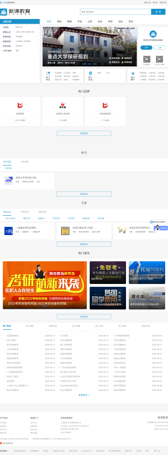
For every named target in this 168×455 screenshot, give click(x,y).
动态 (120, 21)
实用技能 (26, 41)
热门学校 (7, 326)
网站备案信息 (8, 443)
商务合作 (3, 433)
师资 (110, 21)
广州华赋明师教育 (122, 336)
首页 (49, 21)
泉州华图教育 (13, 345)
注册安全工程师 (58, 451)
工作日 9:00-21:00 (161, 426)
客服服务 (33, 426)
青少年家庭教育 (115, 451)
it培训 (66, 80)
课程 (59, 21)
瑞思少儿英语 (13, 376)
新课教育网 (34, 451)
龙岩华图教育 (66, 340)
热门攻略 (76, 326)
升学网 (138, 451)
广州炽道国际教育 (68, 367)
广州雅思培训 (143, 80)
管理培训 (7, 37)
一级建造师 (36, 232)
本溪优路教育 (140, 232)
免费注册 (162, 3)
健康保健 (86, 218)
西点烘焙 (58, 76)
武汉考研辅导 (160, 80)
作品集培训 (58, 73)
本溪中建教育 (84, 232)
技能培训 (7, 41)
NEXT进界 (11, 340)
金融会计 (76, 76)
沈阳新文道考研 (28, 182)
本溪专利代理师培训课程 (140, 228)
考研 (17, 51)
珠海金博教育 (120, 354)
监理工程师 (96, 232)
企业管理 (71, 218)
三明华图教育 (13, 349)
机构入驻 (147, 3)
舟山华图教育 (66, 390)
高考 (147, 451)
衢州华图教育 (120, 385)
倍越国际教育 (13, 336)
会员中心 (33, 423)
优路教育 (25, 232)
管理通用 (19, 37)
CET (38, 182)
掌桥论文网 (73, 451)
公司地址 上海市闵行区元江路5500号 (75, 426)
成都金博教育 (13, 358)
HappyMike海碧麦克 (69, 385)
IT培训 (6, 27)
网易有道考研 (120, 376)
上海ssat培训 (152, 73)
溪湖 (99, 73)
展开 (155, 451)
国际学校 (128, 451)
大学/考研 (7, 51)
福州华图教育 (13, 354)
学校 (79, 21)
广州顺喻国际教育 (15, 372)
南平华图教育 (120, 345)
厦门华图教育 (66, 345)
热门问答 (99, 326)
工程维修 (19, 41)
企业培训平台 (86, 451)
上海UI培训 (152, 76)
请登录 (155, 3)
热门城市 (122, 326)
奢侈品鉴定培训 (20, 451)
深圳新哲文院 (120, 363)
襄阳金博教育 (66, 363)
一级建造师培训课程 (26, 228)
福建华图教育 (66, 354)
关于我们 (3, 423)
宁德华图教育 (120, 349)
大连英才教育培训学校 (70, 376)
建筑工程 (30, 32)
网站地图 (33, 433)
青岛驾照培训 (152, 80)
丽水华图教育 (13, 390)
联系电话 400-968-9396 (70, 429)
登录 (146, 48)
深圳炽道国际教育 (15, 367)
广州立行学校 (120, 372)
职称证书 (19, 27)
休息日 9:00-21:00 (161, 429)
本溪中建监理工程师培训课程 (83, 228)
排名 (100, 21)
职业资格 (100, 218)
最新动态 (53, 326)
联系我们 (3, 426)
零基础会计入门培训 (143, 73)
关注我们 (146, 65)
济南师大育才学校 (68, 381)
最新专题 (146, 326)
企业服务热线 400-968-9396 (157, 422)
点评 (90, 21)
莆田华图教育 (66, 349)
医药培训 (56, 218)
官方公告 (3, 429)
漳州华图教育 (120, 340)
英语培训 (19, 46)
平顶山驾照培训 (160, 76)
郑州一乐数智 (120, 367)
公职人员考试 (21, 32)
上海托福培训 (160, 73)
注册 (159, 48)
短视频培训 (76, 80)
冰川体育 (64, 336)
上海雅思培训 (143, 76)
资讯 (131, 21)
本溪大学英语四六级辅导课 (27, 177)
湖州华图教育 (120, 390)
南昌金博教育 (120, 358)
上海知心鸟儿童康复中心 (18, 385)
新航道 (45, 451)
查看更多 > (84, 395)
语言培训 (7, 46)
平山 (108, 73)
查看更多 (84, 133)
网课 (69, 21)
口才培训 (67, 73)
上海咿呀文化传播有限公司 (71, 423)
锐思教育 (11, 381)
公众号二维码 (159, 65)
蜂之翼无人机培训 (68, 372)
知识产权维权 (66, 432)
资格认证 (7, 32)
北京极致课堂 (120, 381)
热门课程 (30, 326)
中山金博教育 (66, 358)
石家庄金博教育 (14, 363)
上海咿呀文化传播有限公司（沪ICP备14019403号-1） (52, 439)
